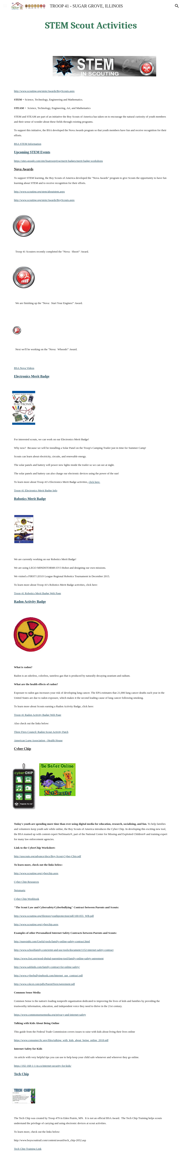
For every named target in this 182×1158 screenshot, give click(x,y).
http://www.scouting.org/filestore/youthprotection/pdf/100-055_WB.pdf (54, 915)
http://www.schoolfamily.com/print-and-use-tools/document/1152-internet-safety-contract (63, 949)
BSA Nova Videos (24, 368)
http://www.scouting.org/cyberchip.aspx (36, 873)
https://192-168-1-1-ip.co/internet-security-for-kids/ (42, 1065)
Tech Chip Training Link (27, 1148)
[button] (5, 6)
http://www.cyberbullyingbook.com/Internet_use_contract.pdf (48, 975)
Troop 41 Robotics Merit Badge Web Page (37, 593)
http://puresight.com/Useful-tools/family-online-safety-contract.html (52, 941)
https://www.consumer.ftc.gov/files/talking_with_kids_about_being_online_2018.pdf (61, 1040)
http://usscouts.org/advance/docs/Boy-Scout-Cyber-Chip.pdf (47, 856)
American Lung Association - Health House (38, 740)
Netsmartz (19, 890)
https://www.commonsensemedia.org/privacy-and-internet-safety (50, 1014)
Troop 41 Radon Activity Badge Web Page (37, 714)
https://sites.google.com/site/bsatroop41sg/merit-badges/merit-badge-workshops (58, 160)
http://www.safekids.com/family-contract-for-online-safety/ (47, 967)
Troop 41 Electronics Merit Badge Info (35, 490)
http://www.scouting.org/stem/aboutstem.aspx (39, 191)
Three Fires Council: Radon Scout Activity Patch (41, 731)
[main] (91, 25)
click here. (94, 482)
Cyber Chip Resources (26, 881)
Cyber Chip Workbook (26, 898)
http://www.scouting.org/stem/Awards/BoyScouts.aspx (44, 91)
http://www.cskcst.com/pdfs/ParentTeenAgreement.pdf (44, 984)
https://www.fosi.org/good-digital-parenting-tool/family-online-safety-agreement (58, 958)
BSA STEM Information (27, 143)
